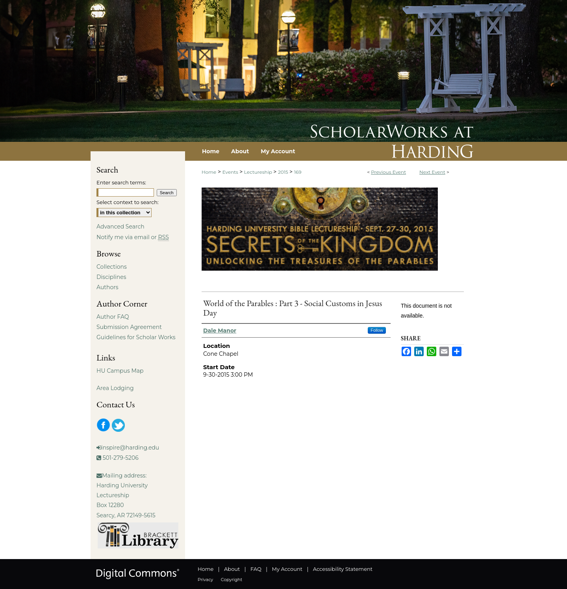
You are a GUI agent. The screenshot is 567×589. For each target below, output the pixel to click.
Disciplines (111, 277)
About (232, 569)
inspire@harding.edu (130, 447)
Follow (377, 330)
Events (230, 172)
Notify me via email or (132, 237)
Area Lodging (114, 388)
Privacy (205, 579)
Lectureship (258, 172)
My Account (287, 569)
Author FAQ (112, 316)
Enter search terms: (121, 182)
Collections (111, 266)
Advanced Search (120, 226)
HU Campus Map (120, 370)
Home (209, 172)
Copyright (231, 579)
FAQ (255, 569)
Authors (107, 287)
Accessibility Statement (342, 569)
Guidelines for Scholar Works (136, 337)
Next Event (432, 172)
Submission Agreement (129, 327)
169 (298, 172)
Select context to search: (127, 202)
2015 (283, 172)
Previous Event (388, 172)
